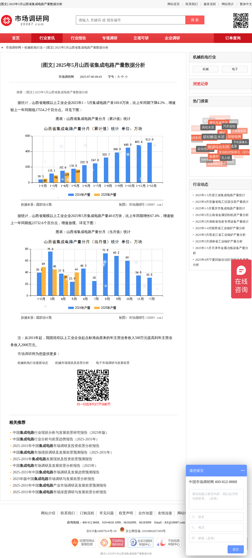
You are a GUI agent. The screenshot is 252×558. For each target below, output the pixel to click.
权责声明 (126, 513)
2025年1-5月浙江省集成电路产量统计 (220, 195)
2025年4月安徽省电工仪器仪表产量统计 (222, 202)
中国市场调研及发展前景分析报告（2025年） (55, 466)
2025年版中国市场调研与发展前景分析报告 (54, 479)
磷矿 (222, 133)
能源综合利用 (218, 148)
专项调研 (109, 38)
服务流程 (210, 4)
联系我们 (192, 4)
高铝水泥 (208, 128)
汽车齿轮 (229, 127)
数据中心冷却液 (220, 118)
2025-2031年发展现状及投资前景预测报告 (52, 459)
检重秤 (214, 157)
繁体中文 (246, 4)
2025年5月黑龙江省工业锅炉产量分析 (220, 235)
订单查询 (233, 38)
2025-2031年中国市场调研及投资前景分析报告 (56, 446)
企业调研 (172, 38)
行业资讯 (47, 38)
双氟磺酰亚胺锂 (217, 164)
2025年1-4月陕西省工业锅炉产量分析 (220, 228)
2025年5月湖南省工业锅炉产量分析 (219, 241)
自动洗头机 (205, 149)
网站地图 (184, 513)
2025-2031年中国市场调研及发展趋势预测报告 (56, 472)
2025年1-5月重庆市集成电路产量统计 (220, 208)
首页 (16, 38)
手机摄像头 (240, 142)
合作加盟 (145, 513)
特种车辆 (206, 160)
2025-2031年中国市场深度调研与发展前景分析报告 (60, 492)
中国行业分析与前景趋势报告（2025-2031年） (56, 439)
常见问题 (107, 513)
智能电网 (234, 137)
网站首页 (173, 4)
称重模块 (229, 162)
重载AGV (231, 122)
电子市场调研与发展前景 (113, 363)
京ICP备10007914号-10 (101, 531)
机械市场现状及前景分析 (72, 363)
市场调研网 (13, 47)
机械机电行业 (204, 57)
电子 (235, 69)
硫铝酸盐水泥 (214, 137)
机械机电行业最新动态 (33, 363)
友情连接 (165, 513)
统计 (24, 103)
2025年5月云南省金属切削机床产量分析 (222, 215)
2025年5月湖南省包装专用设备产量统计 (222, 221)
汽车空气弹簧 (199, 128)
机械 (206, 69)
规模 (56, 338)
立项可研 (141, 38)
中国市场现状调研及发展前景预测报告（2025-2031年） (63, 452)
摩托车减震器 (218, 123)
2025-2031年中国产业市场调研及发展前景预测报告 (60, 485)
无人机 (225, 158)
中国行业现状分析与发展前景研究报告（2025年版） (61, 433)
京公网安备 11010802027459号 (143, 531)
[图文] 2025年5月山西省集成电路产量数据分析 (77, 47)
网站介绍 (48, 513)
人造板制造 (239, 131)
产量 (110, 103)
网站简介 (228, 4)
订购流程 (87, 513)
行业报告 (78, 38)
